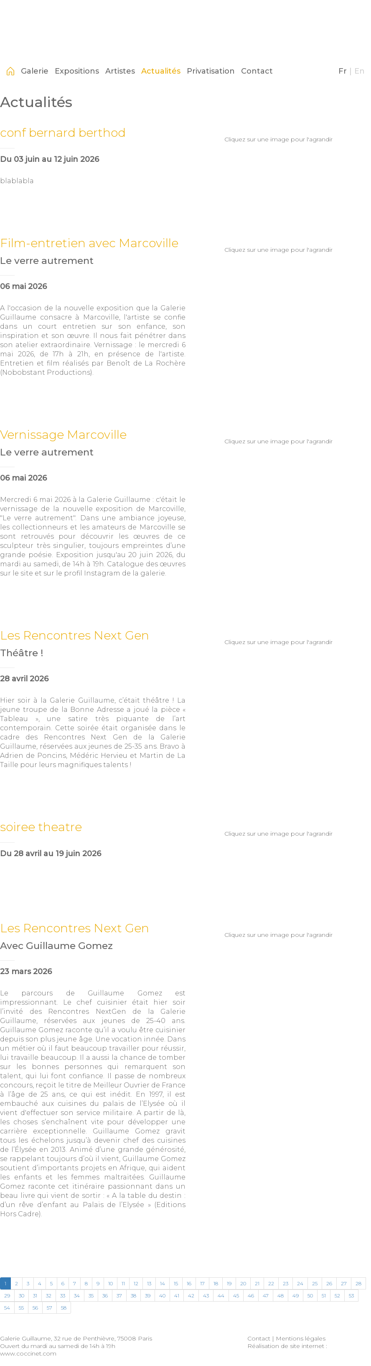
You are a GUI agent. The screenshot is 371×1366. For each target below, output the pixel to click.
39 (147, 1295)
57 (49, 1308)
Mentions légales (300, 1338)
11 (123, 1283)
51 (324, 1295)
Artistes (120, 71)
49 (295, 1295)
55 (21, 1308)
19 (229, 1283)
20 (243, 1283)
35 (91, 1295)
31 (35, 1295)
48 (280, 1295)
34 (77, 1295)
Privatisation (211, 71)
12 (136, 1283)
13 (149, 1283)
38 (133, 1295)
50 (310, 1295)
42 (191, 1295)
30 (21, 1295)
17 (202, 1283)
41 (176, 1295)
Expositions (77, 71)
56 (35, 1308)
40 (162, 1295)
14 (162, 1283)
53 (351, 1295)
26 (329, 1283)
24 (300, 1283)
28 (358, 1283)
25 (315, 1283)
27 (344, 1283)
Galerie (34, 71)
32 (48, 1295)
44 (221, 1295)
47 (266, 1295)
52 (337, 1295)
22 (271, 1283)
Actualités (160, 71)
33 (62, 1295)
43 (206, 1295)
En (359, 71)
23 (285, 1283)
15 (176, 1283)
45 (236, 1295)
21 (257, 1283)
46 (251, 1295)
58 (63, 1308)
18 (215, 1283)
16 (189, 1283)
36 (105, 1295)
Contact (257, 71)
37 (119, 1295)
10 (110, 1283)
